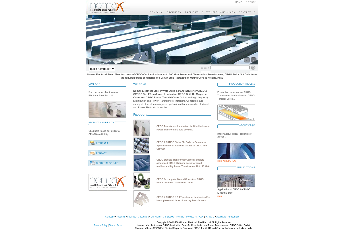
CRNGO (210, 216)
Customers (143, 216)
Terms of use (115, 225)
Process (190, 216)
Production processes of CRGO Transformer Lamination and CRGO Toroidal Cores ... (236, 95)
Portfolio (180, 216)
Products (121, 216)
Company (110, 216)
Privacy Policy (100, 225)
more (219, 196)
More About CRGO (226, 161)
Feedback (234, 216)
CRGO (199, 216)
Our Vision (156, 216)
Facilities (131, 216)
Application (221, 216)
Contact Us (168, 216)
